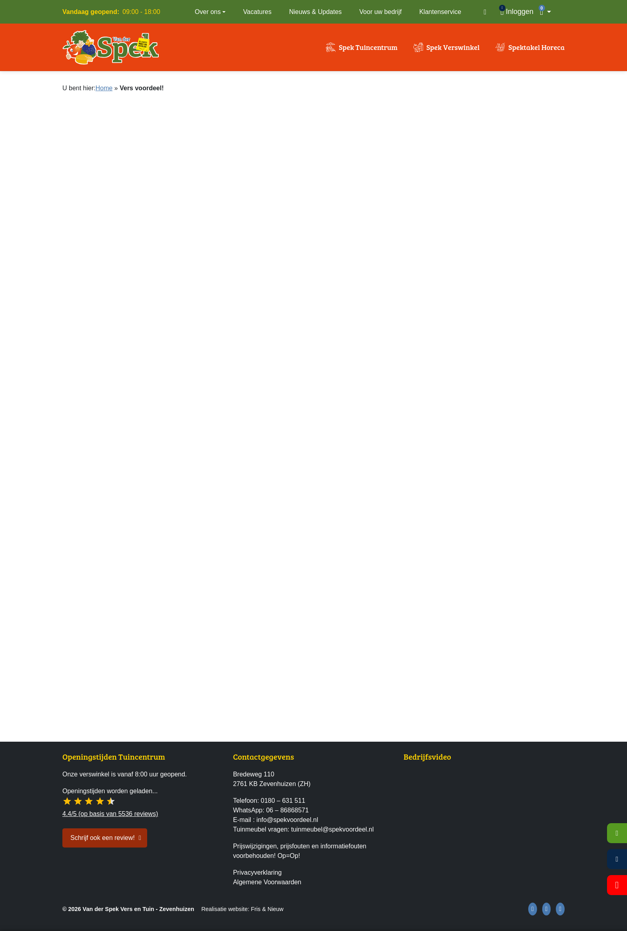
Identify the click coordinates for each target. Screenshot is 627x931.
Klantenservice (440, 11)
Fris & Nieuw (267, 909)
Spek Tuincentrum (368, 47)
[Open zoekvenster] (485, 12)
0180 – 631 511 (283, 800)
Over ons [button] (208, 11)
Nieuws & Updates (315, 11)
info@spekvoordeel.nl (287, 819)
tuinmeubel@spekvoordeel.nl (332, 829)
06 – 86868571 (287, 810)
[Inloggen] (517, 11)
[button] (551, 12)
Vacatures (257, 11)
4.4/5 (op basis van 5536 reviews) (110, 813)
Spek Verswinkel (452, 47)
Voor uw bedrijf (380, 11)
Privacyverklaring (257, 872)
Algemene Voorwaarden (267, 882)
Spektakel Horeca (536, 47)
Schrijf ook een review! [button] (102, 837)
